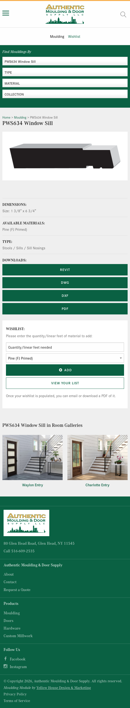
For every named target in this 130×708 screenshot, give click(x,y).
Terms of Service (17, 700)
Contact (10, 581)
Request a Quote (17, 589)
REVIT (65, 269)
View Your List (65, 382)
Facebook (17, 659)
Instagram (18, 666)
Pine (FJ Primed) (14, 229)
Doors (8, 620)
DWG (65, 282)
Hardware (12, 628)
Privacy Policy (15, 694)
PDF (65, 308)
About (9, 574)
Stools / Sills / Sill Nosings (23, 247)
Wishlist (74, 36)
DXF (65, 295)
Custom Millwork (18, 635)
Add (65, 369)
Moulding (57, 36)
